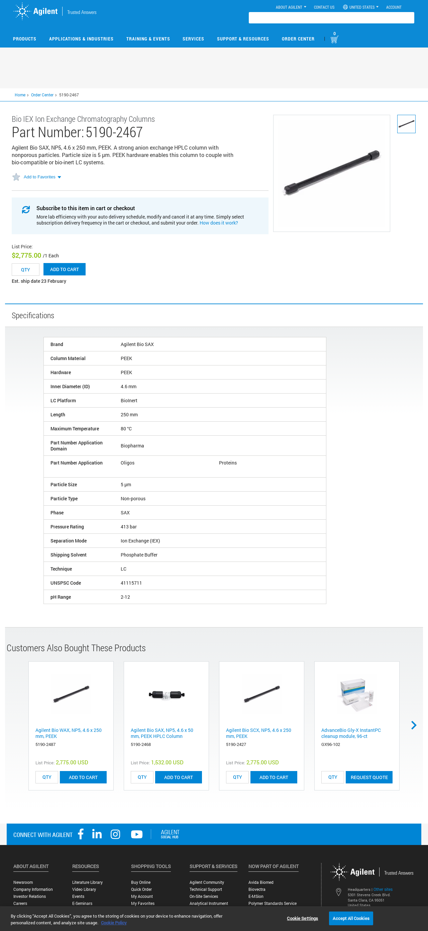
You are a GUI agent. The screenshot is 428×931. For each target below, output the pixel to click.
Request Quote (369, 777)
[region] (214, 918)
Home (20, 94)
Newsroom (23, 882)
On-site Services (204, 896)
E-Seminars (82, 903)
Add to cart (64, 269)
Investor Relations (29, 896)
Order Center (298, 38)
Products (24, 38)
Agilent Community (207, 882)
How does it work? (219, 223)
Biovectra (256, 889)
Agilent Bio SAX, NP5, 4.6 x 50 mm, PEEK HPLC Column (162, 733)
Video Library (84, 889)
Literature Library (87, 882)
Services (193, 38)
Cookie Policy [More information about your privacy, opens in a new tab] (114, 923)
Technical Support (206, 889)
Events (78, 896)
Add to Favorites (40, 176)
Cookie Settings (302, 918)
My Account (142, 896)
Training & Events (148, 38)
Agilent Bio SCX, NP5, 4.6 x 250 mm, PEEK (258, 733)
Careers (20, 903)
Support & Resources (243, 38)
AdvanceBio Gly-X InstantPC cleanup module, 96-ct (351, 733)
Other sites (383, 889)
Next (416, 725)
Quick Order (141, 889)
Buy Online (140, 882)
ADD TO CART (83, 777)
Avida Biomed (261, 882)
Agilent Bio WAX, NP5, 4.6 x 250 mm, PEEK (68, 733)
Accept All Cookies (351, 918)
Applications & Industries (81, 38)
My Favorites (142, 903)
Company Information (33, 889)
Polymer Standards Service (272, 903)
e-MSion (255, 896)
